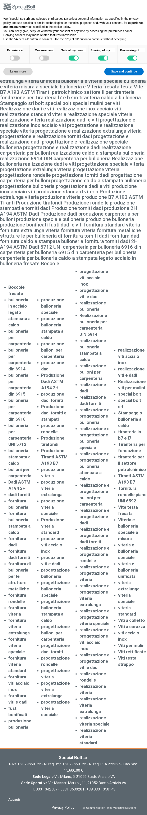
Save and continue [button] (124, 71)
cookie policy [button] (62, 26)
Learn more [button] (18, 71)
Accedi (14, 799)
